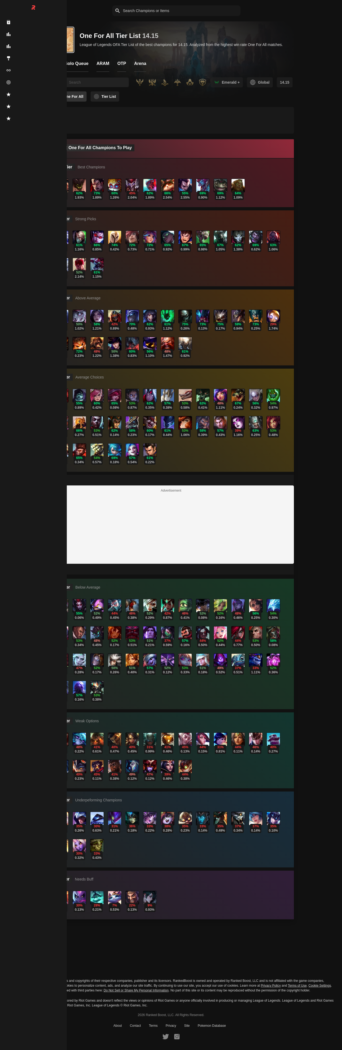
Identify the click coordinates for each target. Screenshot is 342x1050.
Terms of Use (297, 985)
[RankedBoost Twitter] (165, 1036)
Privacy (171, 1026)
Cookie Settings (320, 985)
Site (187, 1026)
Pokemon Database (212, 1026)
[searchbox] (97, 82)
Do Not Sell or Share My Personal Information (136, 990)
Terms (153, 1026)
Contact (135, 1026)
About (118, 1026)
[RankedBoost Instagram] (177, 1036)
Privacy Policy (271, 985)
